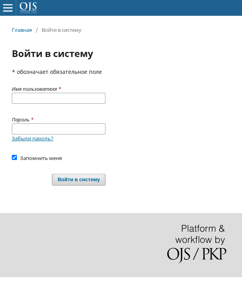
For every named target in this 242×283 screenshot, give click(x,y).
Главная (22, 29)
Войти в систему (78, 179)
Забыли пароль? (33, 138)
